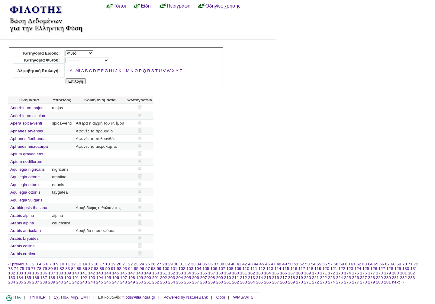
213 (251, 277)
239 (51, 282)
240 (59, 282)
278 (363, 282)
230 (387, 277)
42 (244, 264)
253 (163, 282)
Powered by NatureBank (185, 297)
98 (153, 268)
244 (91, 282)
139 (67, 273)
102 (182, 268)
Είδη (146, 5)
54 (313, 264)
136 (43, 273)
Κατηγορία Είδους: (41, 53)
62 (358, 264)
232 (403, 277)
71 (410, 264)
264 (251, 282)
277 (355, 282)
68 (393, 264)
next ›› (398, 282)
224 (339, 277)
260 (219, 282)
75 (22, 268)
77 (33, 268)
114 (277, 268)
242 (75, 282)
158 (219, 273)
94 (130, 268)
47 (273, 264)
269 (291, 282)
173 (339, 273)
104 (198, 268)
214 (259, 277)
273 (323, 282)
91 (113, 268)
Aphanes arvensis (26, 131)
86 (84, 268)
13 (79, 264)
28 (165, 264)
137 (51, 273)
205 (187, 277)
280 (379, 282)
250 (139, 282)
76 (27, 268)
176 (363, 273)
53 (307, 264)
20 (119, 264)
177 (371, 273)
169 (307, 273)
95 (136, 268)
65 (376, 264)
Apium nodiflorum (26, 161)
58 (336, 264)
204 (179, 277)
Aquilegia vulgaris (26, 200)
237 (35, 282)
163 (259, 273)
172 (331, 273)
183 (11, 277)
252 (155, 282)
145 (115, 273)
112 (261, 268)
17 (102, 264)
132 (11, 273)
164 (267, 273)
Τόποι (120, 5)
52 (301, 264)
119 (317, 268)
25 (147, 264)
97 (147, 268)
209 (219, 277)
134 (27, 273)
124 (357, 268)
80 (50, 268)
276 (347, 282)
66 (381, 264)
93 (124, 268)
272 (315, 282)
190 (67, 277)
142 (91, 273)
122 (341, 268)
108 (229, 268)
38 (222, 264)
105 (205, 268)
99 (159, 268)
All (72, 70)
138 (59, 273)
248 (123, 282)
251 (147, 282)
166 (283, 273)
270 (299, 282)
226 (355, 277)
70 (404, 264)
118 (309, 268)
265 (259, 282)
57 (330, 264)
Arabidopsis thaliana (28, 207)
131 (413, 268)
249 (131, 282)
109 (237, 268)
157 (211, 273)
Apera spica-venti (26, 123)
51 (296, 264)
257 (195, 282)
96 (142, 268)
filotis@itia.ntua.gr (138, 297)
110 (245, 268)
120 (325, 268)
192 (83, 277)
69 (399, 264)
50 (290, 264)
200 (147, 277)
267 (275, 282)
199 (139, 277)
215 (267, 277)
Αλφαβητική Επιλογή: (38, 70)
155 (195, 273)
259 (211, 282)
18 (107, 264)
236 (27, 282)
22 (130, 264)
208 (211, 277)
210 (227, 277)
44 (256, 264)
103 (189, 268)
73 (10, 268)
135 (35, 273)
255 (179, 282)
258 (203, 282)
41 (239, 264)
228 (371, 277)
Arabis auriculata (25, 230)
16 (96, 264)
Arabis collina (22, 246)
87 (90, 268)
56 (324, 264)
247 (115, 282)
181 (403, 273)
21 (124, 264)
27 (159, 264)
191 (75, 277)
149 (147, 273)
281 (387, 282)
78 (39, 268)
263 (243, 282)
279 (371, 282)
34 (199, 264)
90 (107, 268)
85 (79, 268)
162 (251, 273)
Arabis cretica (22, 254)
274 (331, 282)
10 (62, 264)
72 (416, 264)
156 (203, 273)
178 (379, 273)
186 (35, 277)
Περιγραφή (178, 5)
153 (179, 273)
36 (210, 264)
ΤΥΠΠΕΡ (37, 297)
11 (67, 264)
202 (163, 277)
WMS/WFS (243, 297)
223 (331, 277)
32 (187, 264)
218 (291, 277)
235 (19, 282)
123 (349, 268)
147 (131, 273)
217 (283, 277)
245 (99, 282)
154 (187, 273)
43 (250, 264)
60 (347, 264)
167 (291, 273)
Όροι (220, 297)
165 (275, 273)
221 (315, 277)
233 (411, 277)
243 (83, 282)
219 (299, 277)
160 (235, 273)
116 (293, 268)
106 (213, 268)
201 (155, 277)
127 (381, 268)
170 (315, 273)
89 (102, 268)
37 (216, 264)
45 (261, 264)
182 (411, 273)
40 (233, 264)
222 (323, 277)
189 (59, 277)
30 (176, 264)
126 (373, 268)
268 (283, 282)
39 (227, 264)
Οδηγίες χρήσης (222, 5)
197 (123, 277)
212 (243, 277)
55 (319, 264)
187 (43, 277)
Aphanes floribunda (28, 138)
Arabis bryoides (24, 238)
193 (91, 277)
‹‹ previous (17, 264)
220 (307, 277)
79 (45, 268)
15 (90, 264)
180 (395, 273)
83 (67, 268)
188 (51, 277)
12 (73, 264)
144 (107, 273)
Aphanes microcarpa (29, 146)
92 (119, 268)
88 (96, 268)
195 (107, 277)
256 (187, 282)
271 (307, 282)
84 (73, 268)
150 (155, 273)
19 (113, 264)
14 (84, 264)
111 (253, 268)
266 (267, 282)
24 (142, 264)
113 (269, 268)
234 (11, 282)
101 (173, 268)
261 (227, 282)
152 (171, 273)
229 (379, 277)
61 (353, 264)
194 (99, 277)
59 (342, 264)
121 (333, 268)
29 (170, 264)
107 (221, 268)
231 (395, 277)
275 (339, 282)
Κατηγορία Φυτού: (42, 60)
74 (16, 268)
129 (397, 268)
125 (365, 268)
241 (67, 282)
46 (267, 264)
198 (131, 277)
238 (43, 282)
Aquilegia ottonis (25, 177)
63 (364, 264)
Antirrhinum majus (27, 108)
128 (389, 268)
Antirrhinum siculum (28, 115)
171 (323, 273)
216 (275, 277)
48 (279, 264)
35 (204, 264)
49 (284, 264)
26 (153, 264)
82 (62, 268)
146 (123, 273)
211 (235, 277)
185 (27, 277)
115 (285, 268)
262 (235, 282)
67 (387, 264)
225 (347, 277)
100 (166, 268)
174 (347, 273)
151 (163, 273)
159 (227, 273)
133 (19, 273)
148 (139, 273)
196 (115, 277)
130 (405, 268)
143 (99, 273)
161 (243, 273)
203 (171, 277)
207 (203, 277)
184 (19, 277)
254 (171, 282)
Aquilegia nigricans (27, 169)
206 (195, 277)
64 (370, 264)
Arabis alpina (22, 215)
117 (301, 268)
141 (83, 273)
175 (355, 273)
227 (363, 277)
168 (299, 273)
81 (56, 268)
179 (387, 273)
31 (181, 264)
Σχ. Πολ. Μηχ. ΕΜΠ (71, 297)
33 (193, 264)
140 (75, 273)
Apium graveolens (26, 154)
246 (107, 282)
